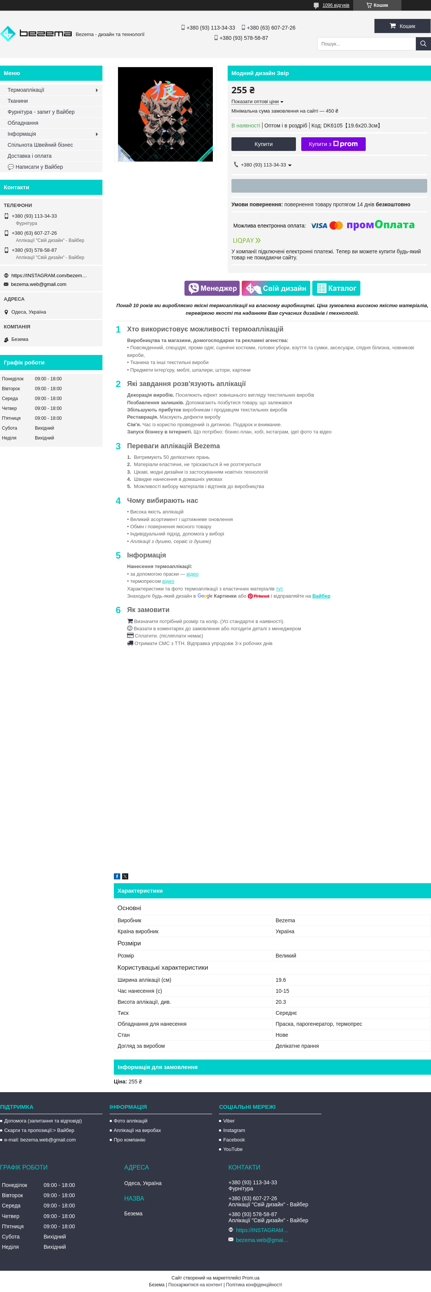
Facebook (234, 1140)
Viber (228, 1121)
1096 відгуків (335, 5)
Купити (264, 144)
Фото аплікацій (131, 1121)
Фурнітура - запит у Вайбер (41, 112)
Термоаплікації (26, 90)
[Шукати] (423, 43)
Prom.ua (251, 1278)
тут (279, 589)
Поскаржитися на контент (195, 1284)
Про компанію (130, 1140)
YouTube (232, 1149)
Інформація (22, 134)
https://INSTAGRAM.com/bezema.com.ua (49, 275)
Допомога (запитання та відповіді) (43, 1121)
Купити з (333, 144)
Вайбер (321, 596)
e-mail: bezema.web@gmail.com (40, 1140)
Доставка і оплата (30, 156)
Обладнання (23, 123)
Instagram (234, 1130)
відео (192, 574)
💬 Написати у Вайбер (35, 167)
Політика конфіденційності (254, 1284)
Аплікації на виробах (137, 1130)
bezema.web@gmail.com (38, 284)
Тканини (18, 101)
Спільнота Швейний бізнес (40, 145)
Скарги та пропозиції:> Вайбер (39, 1130)
